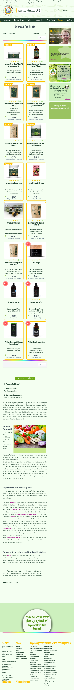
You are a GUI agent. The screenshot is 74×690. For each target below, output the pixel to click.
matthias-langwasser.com (37, 648)
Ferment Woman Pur (14, 302)
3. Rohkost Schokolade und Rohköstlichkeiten (13, 396)
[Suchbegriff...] (28, 10)
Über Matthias (33, 646)
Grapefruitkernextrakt (49, 660)
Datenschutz (19, 654)
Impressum (19, 648)
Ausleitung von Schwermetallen (25, 514)
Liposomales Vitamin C (50, 674)
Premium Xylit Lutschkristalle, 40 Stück (13, 144)
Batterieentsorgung (21, 656)
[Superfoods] (51, 20)
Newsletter (33, 654)
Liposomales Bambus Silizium (49, 663)
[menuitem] (28, 11)
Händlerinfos (33, 676)
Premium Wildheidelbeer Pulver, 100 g (14, 105)
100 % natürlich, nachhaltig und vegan (34, 1)
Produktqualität (34, 660)
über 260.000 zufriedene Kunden (9, 3)
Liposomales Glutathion (50, 670)
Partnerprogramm (34, 656)
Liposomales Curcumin (50, 666)
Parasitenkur (47, 676)
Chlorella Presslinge (49, 654)
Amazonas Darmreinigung (50, 650)
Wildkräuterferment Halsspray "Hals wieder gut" (14, 343)
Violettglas (33, 662)
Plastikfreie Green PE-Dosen (36, 673)
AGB (17, 650)
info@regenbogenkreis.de (9, 661)
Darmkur (46, 656)
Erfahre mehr (54, 41)
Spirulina (13, 503)
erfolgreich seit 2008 (31, 3)
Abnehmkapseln (48, 646)
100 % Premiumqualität (55, 1)
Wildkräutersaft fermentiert (36, 342)
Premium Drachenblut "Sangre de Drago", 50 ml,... (36, 65)
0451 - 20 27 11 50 (7, 658)
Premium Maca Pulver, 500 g (14, 183)
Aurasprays (47, 652)
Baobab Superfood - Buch (36, 183)
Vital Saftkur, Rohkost (13, 223)
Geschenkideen (48, 686)
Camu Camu (7, 528)
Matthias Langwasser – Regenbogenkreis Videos (36, 669)
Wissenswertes (34, 680)
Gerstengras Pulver (13, 537)
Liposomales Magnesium (50, 672)
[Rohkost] (60, 20)
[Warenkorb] (65, 11)
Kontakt (18, 646)
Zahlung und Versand (21, 658)
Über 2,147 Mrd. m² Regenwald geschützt (11, 1)
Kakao (9, 555)
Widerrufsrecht (20, 652)
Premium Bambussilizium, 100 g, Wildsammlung (36, 144)
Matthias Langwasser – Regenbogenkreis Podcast (37, 665)
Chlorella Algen (16, 510)
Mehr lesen (53, 59)
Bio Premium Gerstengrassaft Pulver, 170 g (13, 264)
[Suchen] (38, 10)
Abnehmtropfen (48, 648)
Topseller (46, 684)
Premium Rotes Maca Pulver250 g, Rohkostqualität (14, 65)
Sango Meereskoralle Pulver (49, 679)
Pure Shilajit (36, 263)
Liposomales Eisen (49, 668)
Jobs (31, 652)
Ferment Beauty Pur (36, 302)
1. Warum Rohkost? (12, 384)
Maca (13, 517)
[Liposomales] (7, 20)
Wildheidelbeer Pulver (49, 682)
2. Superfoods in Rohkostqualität (10, 389)
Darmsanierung (48, 658)
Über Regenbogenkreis (36, 650)
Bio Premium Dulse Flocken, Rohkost (36, 224)
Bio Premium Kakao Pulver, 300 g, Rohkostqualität (36, 105)
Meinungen (33, 658)
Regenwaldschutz (34, 678)
